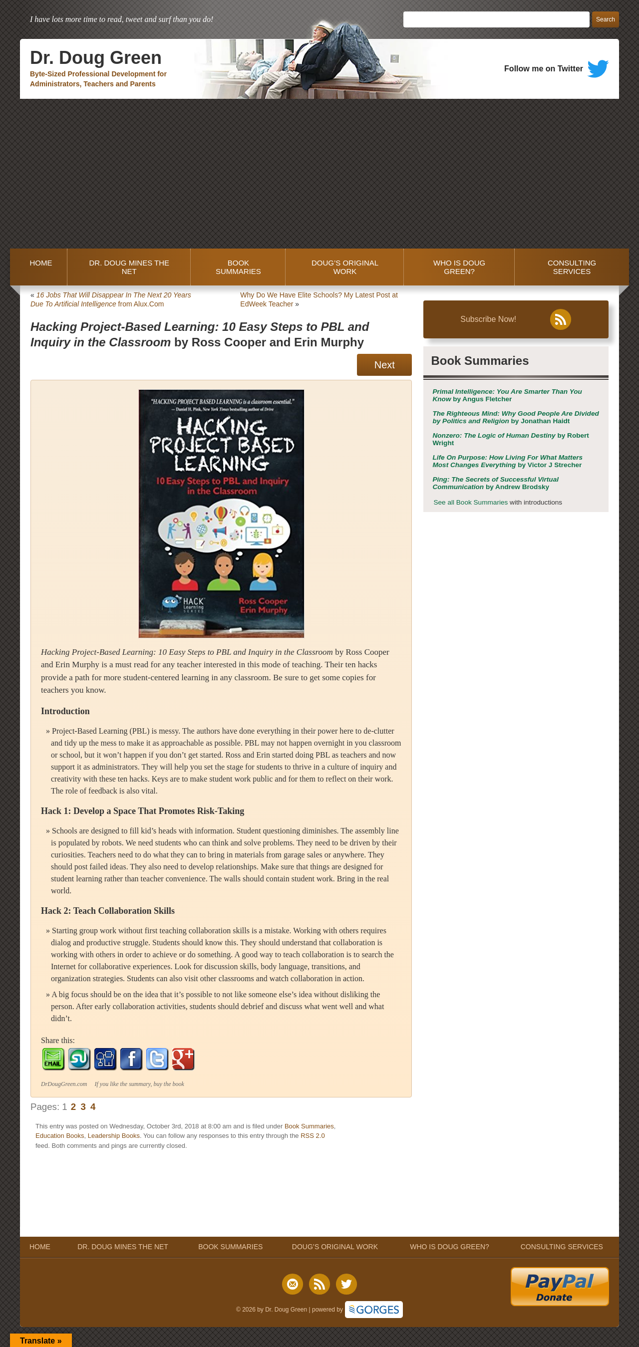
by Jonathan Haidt (515, 417)
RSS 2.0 (312, 1135)
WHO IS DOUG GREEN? (459, 267)
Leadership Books (114, 1135)
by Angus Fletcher (507, 395)
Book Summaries (309, 1126)
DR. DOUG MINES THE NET (129, 267)
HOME (38, 267)
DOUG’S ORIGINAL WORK (345, 267)
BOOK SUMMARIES (238, 267)
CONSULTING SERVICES (572, 267)
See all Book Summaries (470, 502)
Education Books (59, 1135)
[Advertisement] (319, 174)
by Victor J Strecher (507, 461)
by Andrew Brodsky (495, 483)
